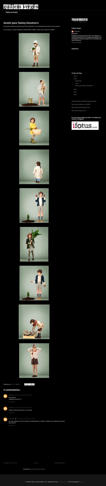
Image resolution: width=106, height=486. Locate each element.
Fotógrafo (11, 418)
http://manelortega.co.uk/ (79, 110)
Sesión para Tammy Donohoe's (84, 85)
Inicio (36, 463)
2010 (75, 94)
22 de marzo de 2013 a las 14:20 (26, 418)
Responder (11, 401)
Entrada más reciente (10, 463)
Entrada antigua (60, 463)
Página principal (11, 12)
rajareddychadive (62, 481)
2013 (75, 79)
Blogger (81, 481)
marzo (77, 83)
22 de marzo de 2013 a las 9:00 (23, 407)
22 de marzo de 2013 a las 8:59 (23, 395)
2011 (75, 92)
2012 (75, 89)
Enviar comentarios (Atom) (38, 469)
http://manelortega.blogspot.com (81, 107)
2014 (75, 76)
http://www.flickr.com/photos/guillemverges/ (84, 101)
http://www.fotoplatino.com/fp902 (81, 104)
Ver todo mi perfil (76, 42)
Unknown (11, 395)
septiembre (78, 81)
